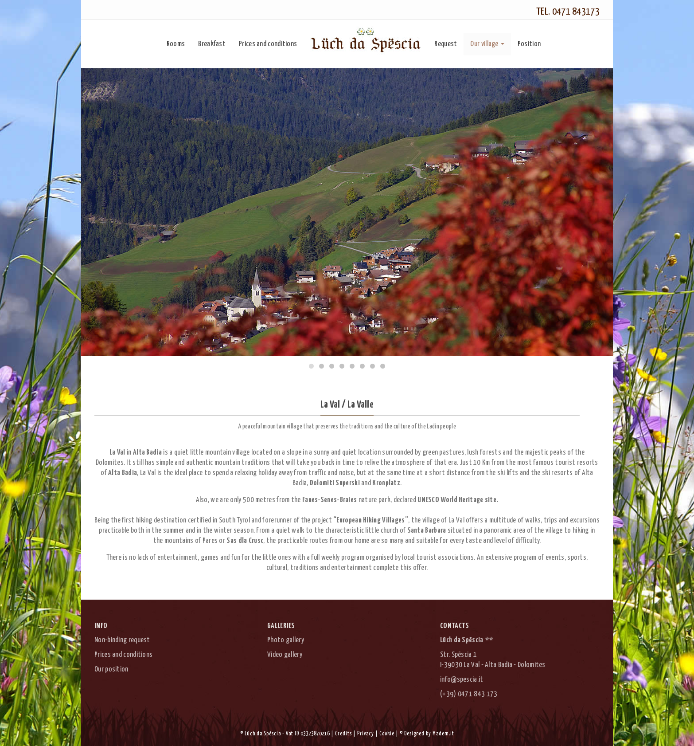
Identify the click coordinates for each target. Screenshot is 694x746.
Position (529, 44)
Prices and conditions (268, 44)
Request (445, 44)
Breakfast (212, 44)
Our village (487, 44)
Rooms (176, 44)
